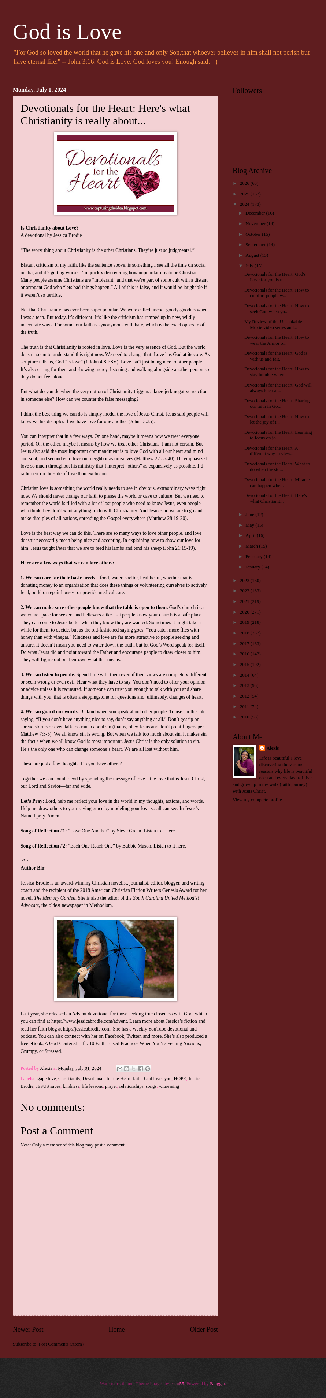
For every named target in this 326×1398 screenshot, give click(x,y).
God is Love (67, 31)
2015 (245, 664)
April (250, 535)
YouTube (157, 1029)
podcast (28, 1036)
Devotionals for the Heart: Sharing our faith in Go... (277, 403)
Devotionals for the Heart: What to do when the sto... (277, 466)
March (252, 546)
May (250, 525)
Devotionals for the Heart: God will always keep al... (277, 388)
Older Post (204, 1329)
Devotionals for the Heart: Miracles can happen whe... (277, 482)
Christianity (69, 1078)
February (254, 556)
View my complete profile (257, 799)
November (256, 223)
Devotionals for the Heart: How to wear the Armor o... (276, 340)
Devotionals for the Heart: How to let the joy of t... (276, 419)
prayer (111, 1086)
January (253, 567)
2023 (245, 580)
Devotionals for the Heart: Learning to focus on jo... (278, 435)
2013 (245, 685)
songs (151, 1086)
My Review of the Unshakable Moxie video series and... (273, 324)
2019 (245, 622)
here (170, 831)
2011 (245, 706)
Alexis (273, 748)
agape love (46, 1078)
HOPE (180, 1078)
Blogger (217, 1383)
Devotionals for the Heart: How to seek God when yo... (276, 308)
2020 (245, 612)
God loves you (157, 1078)
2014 (245, 675)
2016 (245, 653)
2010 (245, 717)
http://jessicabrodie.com (87, 1029)
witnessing (169, 1086)
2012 (245, 696)
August (252, 255)
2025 (245, 194)
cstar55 (177, 1383)
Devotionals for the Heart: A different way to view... (271, 451)
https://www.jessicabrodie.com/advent (89, 1021)
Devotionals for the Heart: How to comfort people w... (276, 293)
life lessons (92, 1086)
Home (116, 1329)
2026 (245, 183)
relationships (131, 1086)
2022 (245, 590)
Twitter (134, 1036)
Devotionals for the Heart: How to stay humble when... (276, 371)
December (255, 213)
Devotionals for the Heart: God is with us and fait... (275, 356)
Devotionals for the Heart (106, 1078)
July (250, 265)
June (250, 514)
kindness (71, 1086)
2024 (245, 204)
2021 (245, 601)
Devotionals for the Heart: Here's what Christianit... (275, 498)
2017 (245, 643)
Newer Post (28, 1329)
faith (137, 1078)
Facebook (114, 1036)
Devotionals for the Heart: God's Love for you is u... (275, 277)
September (256, 244)
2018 (245, 633)
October (253, 234)
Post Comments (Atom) (61, 1344)
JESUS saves (48, 1086)
